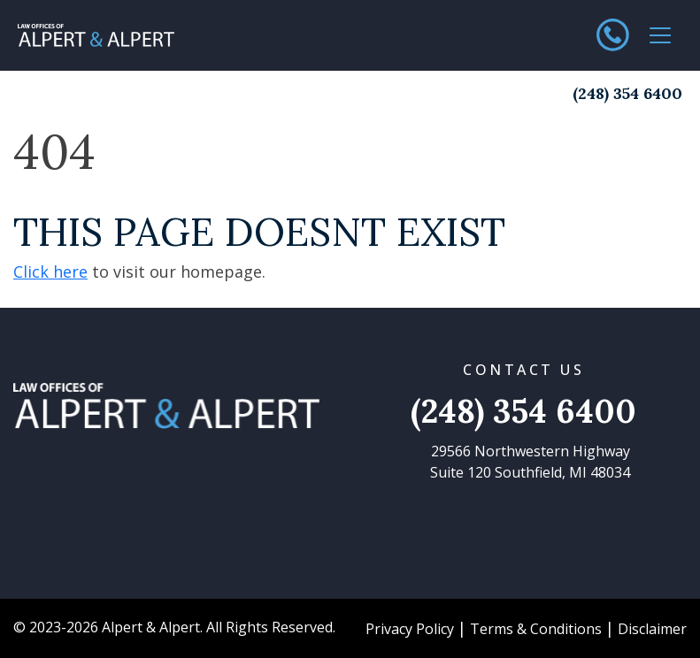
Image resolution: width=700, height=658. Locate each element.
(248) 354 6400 (627, 93)
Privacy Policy (409, 629)
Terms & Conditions (536, 629)
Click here (50, 271)
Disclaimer (652, 629)
